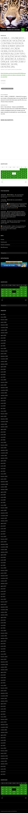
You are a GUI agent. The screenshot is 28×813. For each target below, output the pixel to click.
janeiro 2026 (3, 322)
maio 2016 (3, 625)
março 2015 (3, 654)
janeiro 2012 (3, 753)
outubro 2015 (4, 635)
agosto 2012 (3, 735)
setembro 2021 (4, 458)
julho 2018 (3, 557)
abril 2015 (3, 651)
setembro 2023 (4, 395)
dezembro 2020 (4, 481)
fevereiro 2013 (4, 719)
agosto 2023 (3, 398)
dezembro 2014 (4, 661)
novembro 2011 (4, 758)
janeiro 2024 (3, 385)
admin (9, 69)
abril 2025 (3, 345)
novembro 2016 (4, 609)
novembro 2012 (4, 727)
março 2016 (3, 630)
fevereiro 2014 (4, 688)
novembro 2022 (4, 421)
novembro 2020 (4, 484)
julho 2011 (3, 766)
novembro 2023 (4, 390)
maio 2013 (3, 711)
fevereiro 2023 (4, 413)
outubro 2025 (4, 330)
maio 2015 (3, 648)
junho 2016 (3, 622)
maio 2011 (3, 771)
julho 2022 (3, 432)
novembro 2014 (4, 664)
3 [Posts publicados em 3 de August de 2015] (2, 171)
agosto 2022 (3, 429)
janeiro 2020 (3, 510)
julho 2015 (3, 643)
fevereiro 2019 (4, 539)
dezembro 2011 (4, 756)
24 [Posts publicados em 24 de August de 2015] (2, 177)
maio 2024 (3, 374)
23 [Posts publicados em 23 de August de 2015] (25, 175)
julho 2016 (3, 620)
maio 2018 (3, 562)
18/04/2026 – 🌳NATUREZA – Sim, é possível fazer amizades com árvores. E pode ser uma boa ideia (12, 195)
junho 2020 (3, 497)
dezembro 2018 (4, 544)
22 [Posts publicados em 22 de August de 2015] (21, 175)
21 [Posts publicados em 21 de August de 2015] (17, 175)
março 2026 (3, 317)
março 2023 (3, 411)
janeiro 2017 (3, 604)
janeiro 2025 (3, 353)
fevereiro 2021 (4, 476)
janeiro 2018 (3, 573)
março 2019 (3, 536)
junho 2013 (3, 709)
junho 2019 (3, 528)
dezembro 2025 (4, 324)
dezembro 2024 (4, 356)
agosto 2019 (3, 523)
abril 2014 (3, 682)
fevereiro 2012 (4, 750)
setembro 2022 (4, 426)
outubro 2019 (4, 518)
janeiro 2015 (3, 659)
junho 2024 (3, 372)
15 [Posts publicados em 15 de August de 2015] (21, 173)
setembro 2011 (4, 763)
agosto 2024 (3, 366)
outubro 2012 (4, 729)
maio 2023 (3, 405)
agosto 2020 (3, 492)
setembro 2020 (4, 489)
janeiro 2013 (3, 722)
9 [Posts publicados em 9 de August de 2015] (25, 171)
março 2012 (3, 748)
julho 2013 (3, 706)
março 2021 (3, 473)
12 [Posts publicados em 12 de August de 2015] (10, 173)
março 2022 (3, 442)
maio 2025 (3, 343)
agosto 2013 (3, 703)
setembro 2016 (4, 614)
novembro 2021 (4, 452)
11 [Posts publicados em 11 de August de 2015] (6, 173)
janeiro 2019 (3, 541)
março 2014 (3, 685)
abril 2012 (3, 745)
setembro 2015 (4, 638)
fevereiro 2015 (4, 656)
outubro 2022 (4, 424)
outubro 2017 (4, 581)
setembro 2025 (4, 332)
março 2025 (3, 348)
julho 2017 (3, 588)
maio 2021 (3, 468)
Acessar (2, 239)
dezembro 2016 (4, 607)
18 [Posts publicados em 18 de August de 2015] (6, 175)
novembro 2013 (4, 695)
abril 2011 (3, 774)
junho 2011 (3, 769)
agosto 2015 (3, 641)
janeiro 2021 (3, 479)
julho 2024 (3, 369)
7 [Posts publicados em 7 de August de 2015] (17, 171)
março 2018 (3, 567)
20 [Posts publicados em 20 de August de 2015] (14, 175)
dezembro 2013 (4, 693)
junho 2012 (3, 740)
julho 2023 (3, 400)
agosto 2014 (3, 672)
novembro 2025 (4, 327)
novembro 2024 (4, 358)
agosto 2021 (3, 460)
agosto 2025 (3, 335)
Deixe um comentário (16, 69)
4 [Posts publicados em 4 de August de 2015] (6, 171)
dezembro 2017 (4, 575)
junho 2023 (3, 403)
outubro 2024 (4, 361)
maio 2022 (3, 437)
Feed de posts (4, 242)
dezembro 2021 (4, 450)
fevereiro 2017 (4, 601)
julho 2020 (3, 494)
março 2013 (3, 716)
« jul (2, 182)
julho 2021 (3, 463)
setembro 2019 (4, 520)
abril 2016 (3, 628)
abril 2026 (3, 314)
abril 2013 (3, 714)
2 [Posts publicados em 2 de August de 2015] (25, 169)
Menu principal (26, 29)
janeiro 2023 (3, 416)
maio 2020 (3, 500)
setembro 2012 (4, 732)
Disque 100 (3, 35)
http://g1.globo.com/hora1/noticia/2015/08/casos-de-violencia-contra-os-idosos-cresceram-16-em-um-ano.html (13, 75)
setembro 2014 (4, 669)
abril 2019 (3, 533)
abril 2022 (3, 439)
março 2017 (3, 599)
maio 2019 (3, 531)
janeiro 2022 (3, 447)
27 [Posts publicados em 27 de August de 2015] (14, 177)
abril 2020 (3, 502)
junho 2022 (3, 434)
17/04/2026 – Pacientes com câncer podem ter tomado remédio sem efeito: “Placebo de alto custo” (13, 221)
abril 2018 (3, 565)
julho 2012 (3, 737)
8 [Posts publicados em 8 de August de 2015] (21, 171)
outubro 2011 (4, 761)
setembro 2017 (4, 583)
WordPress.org (4, 247)
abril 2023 (3, 408)
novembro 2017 (4, 578)
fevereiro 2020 (4, 507)
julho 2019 (3, 526)
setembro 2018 (4, 552)
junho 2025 (3, 340)
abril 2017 (3, 596)
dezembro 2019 (4, 513)
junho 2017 (3, 591)
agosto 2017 (3, 586)
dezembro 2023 (4, 387)
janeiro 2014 (3, 690)
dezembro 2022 (4, 419)
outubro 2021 (4, 455)
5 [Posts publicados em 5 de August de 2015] (10, 171)
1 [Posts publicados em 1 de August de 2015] (21, 169)
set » (26, 182)
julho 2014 (3, 675)
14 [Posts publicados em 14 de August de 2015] (17, 173)
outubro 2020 (4, 486)
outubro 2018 (4, 549)
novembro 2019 (4, 515)
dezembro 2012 (4, 724)
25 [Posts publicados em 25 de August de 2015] (6, 177)
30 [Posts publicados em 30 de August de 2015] (25, 177)
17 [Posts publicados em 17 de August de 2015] (2, 175)
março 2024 (3, 379)
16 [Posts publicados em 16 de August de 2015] (25, 173)
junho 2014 (3, 677)
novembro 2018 (4, 547)
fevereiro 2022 (4, 445)
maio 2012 (3, 742)
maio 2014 (3, 680)
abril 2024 (3, 377)
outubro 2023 (4, 392)
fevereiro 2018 (4, 570)
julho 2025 (3, 338)
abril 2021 (3, 471)
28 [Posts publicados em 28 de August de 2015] (17, 177)
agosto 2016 (3, 617)
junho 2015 (3, 646)
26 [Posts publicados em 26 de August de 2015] (10, 177)
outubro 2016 (4, 612)
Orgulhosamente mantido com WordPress (9, 811)
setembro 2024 (4, 364)
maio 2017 (3, 594)
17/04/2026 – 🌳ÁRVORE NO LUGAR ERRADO (11, 200)
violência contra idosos (7, 88)
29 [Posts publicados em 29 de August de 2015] (21, 177)
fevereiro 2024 (4, 382)
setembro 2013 (4, 701)
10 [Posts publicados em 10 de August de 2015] (2, 173)
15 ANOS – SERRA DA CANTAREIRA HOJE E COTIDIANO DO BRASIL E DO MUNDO (11, 30)
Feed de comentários (5, 244)
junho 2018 (3, 560)
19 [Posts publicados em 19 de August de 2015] (10, 175)
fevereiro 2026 (4, 319)
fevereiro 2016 (4, 633)
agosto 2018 (3, 554)
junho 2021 (3, 466)
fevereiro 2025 (4, 351)
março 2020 (3, 505)
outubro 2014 (4, 667)
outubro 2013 (4, 698)
